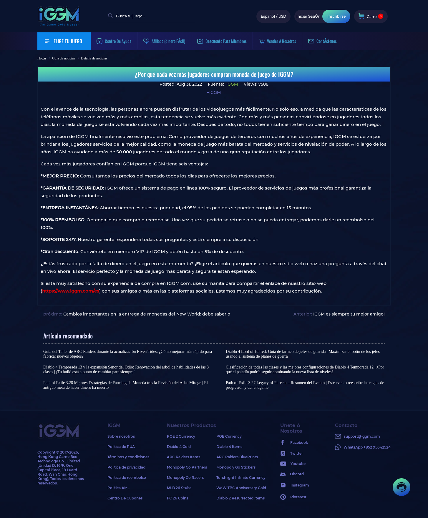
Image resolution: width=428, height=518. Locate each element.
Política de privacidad (126, 467)
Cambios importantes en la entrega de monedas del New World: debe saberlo (146, 314)
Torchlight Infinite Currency (241, 477)
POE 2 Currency (181, 436)
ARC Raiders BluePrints (237, 457)
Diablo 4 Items (229, 446)
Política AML (118, 488)
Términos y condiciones (128, 457)
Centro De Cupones (124, 498)
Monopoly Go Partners (187, 467)
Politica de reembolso (126, 477)
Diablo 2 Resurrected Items (240, 498)
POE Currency (229, 436)
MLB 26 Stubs (179, 488)
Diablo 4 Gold (179, 446)
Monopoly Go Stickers (236, 467)
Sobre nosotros (121, 436)
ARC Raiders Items (183, 457)
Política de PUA (121, 446)
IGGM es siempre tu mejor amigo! (349, 314)
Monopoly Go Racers (185, 477)
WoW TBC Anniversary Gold (241, 488)
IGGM (231, 84)
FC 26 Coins (177, 498)
